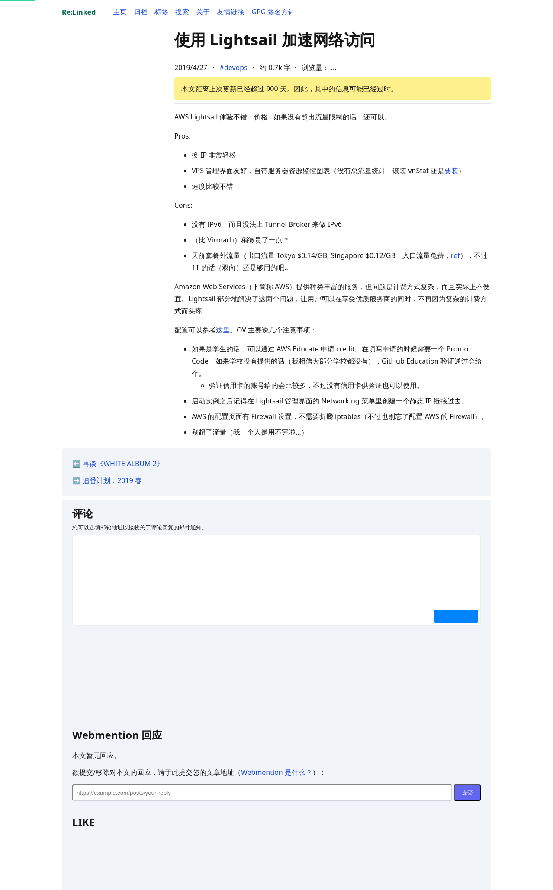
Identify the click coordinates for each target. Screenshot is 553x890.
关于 (203, 11)
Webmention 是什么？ (276, 772)
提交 (467, 792)
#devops (234, 67)
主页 (120, 11)
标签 (161, 11)
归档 (141, 11)
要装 (451, 170)
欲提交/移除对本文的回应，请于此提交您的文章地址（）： (199, 772)
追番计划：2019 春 (112, 480)
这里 (223, 330)
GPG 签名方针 (273, 11)
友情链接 (230, 11)
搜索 (182, 11)
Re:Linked (79, 12)
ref (455, 255)
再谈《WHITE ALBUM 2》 (123, 463)
